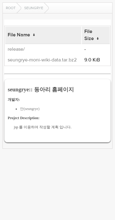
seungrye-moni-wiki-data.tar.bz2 (42, 60)
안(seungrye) (29, 109)
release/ (16, 49)
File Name (19, 35)
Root (11, 8)
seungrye (33, 8)
